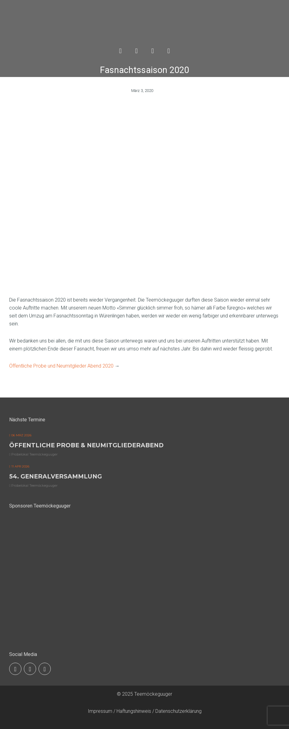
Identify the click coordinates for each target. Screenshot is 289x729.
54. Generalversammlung (55, 476)
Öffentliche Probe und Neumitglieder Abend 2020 (61, 366)
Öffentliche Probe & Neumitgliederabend (86, 445)
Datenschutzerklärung (178, 711)
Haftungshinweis (134, 711)
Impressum (100, 711)
